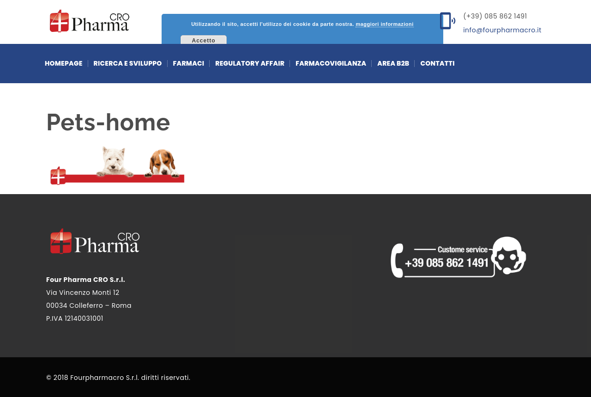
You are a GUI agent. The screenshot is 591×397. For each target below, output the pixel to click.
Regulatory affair (249, 63)
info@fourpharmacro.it (502, 30)
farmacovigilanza (331, 63)
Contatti (437, 63)
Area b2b (393, 63)
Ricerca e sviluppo (128, 63)
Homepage (64, 63)
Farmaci (189, 63)
